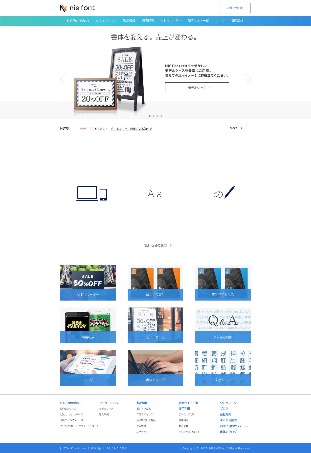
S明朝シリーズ (68, 409)
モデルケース (160, 337)
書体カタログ (160, 380)
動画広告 (183, 426)
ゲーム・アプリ (187, 414)
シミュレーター (92, 294)
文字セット (229, 380)
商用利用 (95, 337)
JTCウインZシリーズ (71, 420)
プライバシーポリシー (74, 448)
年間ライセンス (227, 294)
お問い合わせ (235, 8)
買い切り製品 (160, 294)
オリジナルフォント (189, 432)
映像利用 (183, 420)
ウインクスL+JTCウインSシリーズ (79, 426)
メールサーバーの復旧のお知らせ (131, 129)
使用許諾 (141, 426)
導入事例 (104, 414)
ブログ (95, 380)
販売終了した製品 (146, 420)
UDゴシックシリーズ (71, 414)
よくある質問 (228, 337)
